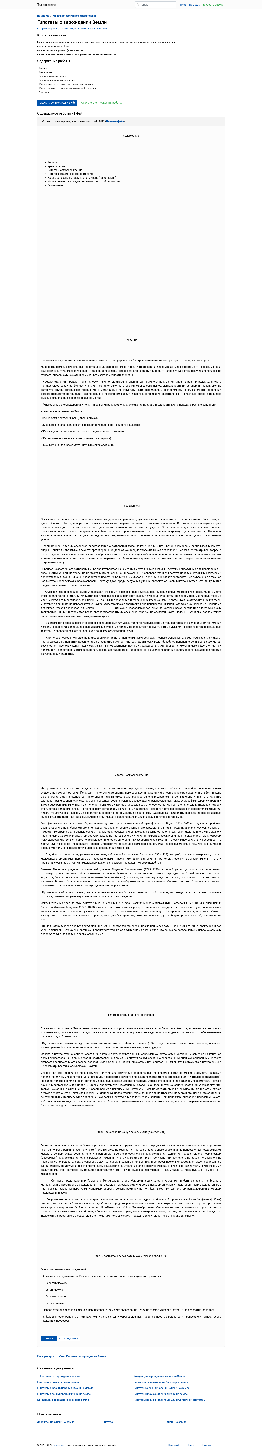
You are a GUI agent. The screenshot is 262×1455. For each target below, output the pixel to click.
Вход (183, 4)
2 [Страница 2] (59, 1338)
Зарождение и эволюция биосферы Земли (161, 1382)
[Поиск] (155, 4)
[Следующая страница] (71, 1338)
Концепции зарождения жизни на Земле (159, 1376)
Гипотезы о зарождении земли (60, 1376)
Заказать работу (213, 4)
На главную (43, 15)
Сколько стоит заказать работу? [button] (101, 102)
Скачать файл (115, 121)
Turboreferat (58, 1445)
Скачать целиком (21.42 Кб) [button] (57, 102)
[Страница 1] (49, 1338)
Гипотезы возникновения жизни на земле (64, 1394)
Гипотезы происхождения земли (58, 1382)
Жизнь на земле (176, 1422)
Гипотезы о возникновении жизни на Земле (65, 1388)
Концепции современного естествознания (74, 15)
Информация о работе (71, 1356)
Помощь (194, 4)
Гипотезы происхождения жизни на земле (161, 1394)
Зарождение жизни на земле (55, 1422)
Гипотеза (107, 1422)
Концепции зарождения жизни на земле (63, 1399)
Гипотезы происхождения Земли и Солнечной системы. (169, 1399)
